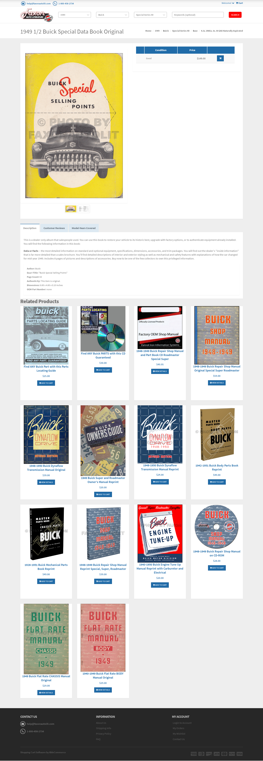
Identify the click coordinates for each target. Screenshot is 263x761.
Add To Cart (46, 383)
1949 (157, 30)
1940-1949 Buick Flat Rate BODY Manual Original (103, 676)
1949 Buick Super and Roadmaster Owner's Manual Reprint (103, 480)
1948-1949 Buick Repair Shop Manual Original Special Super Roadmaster (216, 369)
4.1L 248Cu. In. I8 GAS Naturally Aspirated (222, 30)
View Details (160, 371)
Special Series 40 (180, 30)
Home (148, 30)
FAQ (98, 739)
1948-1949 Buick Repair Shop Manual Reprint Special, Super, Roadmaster (103, 567)
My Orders (178, 728)
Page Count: (33, 277)
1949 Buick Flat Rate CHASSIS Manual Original (46, 679)
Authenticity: (33, 281)
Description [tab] (30, 228)
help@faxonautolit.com (39, 3)
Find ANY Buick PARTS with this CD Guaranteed (103, 356)
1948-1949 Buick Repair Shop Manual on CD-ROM (216, 554)
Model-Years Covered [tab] (85, 228)
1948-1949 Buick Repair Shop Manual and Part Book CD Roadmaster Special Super (160, 355)
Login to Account (182, 723)
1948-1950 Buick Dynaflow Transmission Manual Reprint (160, 468)
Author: (31, 269)
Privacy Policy (103, 734)
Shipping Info (103, 728)
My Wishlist (179, 734)
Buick (166, 30)
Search (235, 14)
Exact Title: (32, 273)
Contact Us (179, 739)
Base (195, 30)
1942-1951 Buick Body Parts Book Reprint (217, 468)
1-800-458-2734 (66, 3)
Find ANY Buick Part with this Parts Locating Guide (46, 369)
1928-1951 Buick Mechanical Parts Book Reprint (46, 567)
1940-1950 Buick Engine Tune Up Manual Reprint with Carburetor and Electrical (160, 569)
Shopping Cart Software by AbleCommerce (43, 752)
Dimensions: (33, 285)
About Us (101, 723)
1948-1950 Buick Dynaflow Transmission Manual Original (46, 468)
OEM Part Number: (36, 289)
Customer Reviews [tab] (54, 228)
